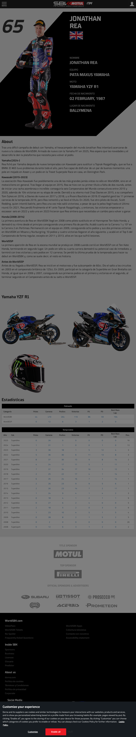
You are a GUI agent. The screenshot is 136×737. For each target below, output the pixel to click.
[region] (68, 719)
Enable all (55, 732)
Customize (33, 732)
